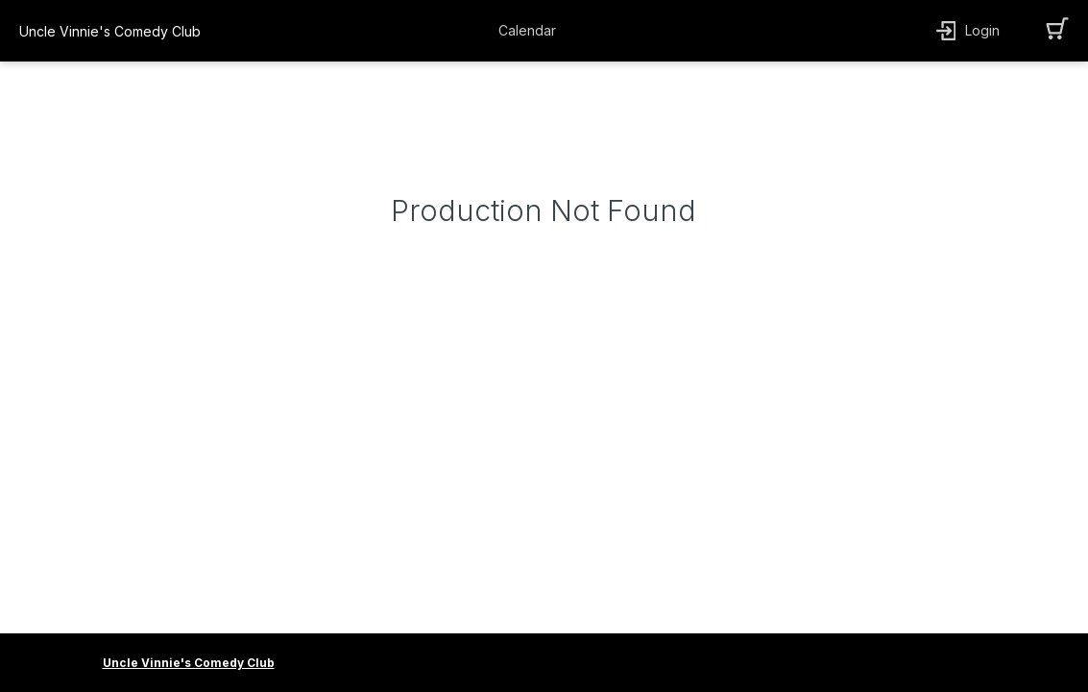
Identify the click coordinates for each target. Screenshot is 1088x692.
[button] (532, 30)
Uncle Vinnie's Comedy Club (189, 662)
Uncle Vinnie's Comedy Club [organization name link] (110, 31)
